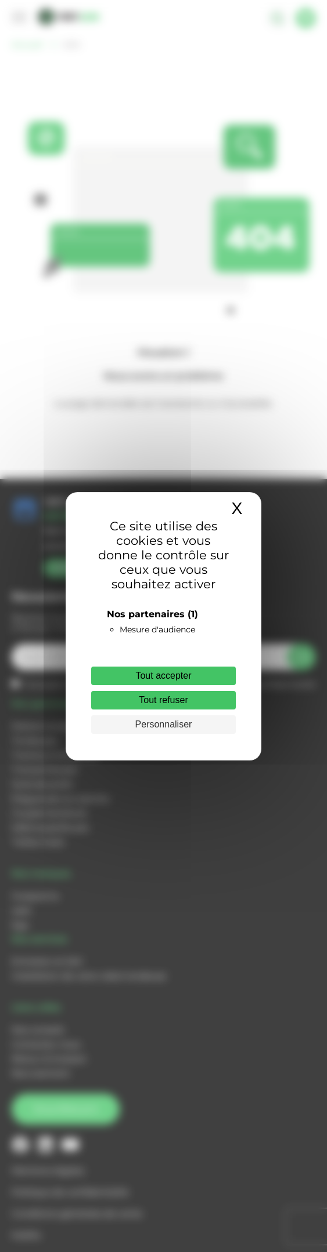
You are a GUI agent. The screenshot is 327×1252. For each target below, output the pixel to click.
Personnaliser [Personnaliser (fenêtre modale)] (163, 724)
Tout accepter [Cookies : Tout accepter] (163, 675)
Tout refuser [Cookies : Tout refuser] (163, 700)
